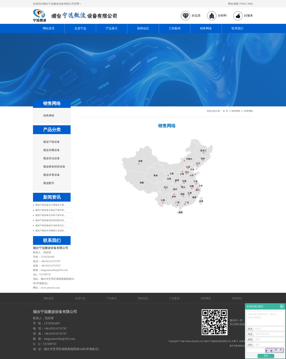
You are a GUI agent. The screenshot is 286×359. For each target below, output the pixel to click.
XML (250, 3)
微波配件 (48, 183)
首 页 (225, 111)
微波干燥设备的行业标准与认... (50, 225)
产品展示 (112, 28)
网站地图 (233, 3)
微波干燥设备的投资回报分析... (50, 220)
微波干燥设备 (51, 141)
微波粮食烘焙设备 (54, 166)
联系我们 (237, 28)
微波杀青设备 (51, 174)
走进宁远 (80, 28)
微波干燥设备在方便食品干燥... (50, 205)
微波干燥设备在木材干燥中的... (50, 215)
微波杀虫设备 (51, 158)
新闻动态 (143, 28)
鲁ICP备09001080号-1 (241, 346)
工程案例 (174, 28)
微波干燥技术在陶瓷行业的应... (50, 230)
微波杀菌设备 (51, 150)
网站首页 (49, 28)
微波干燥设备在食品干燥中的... (50, 210)
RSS (243, 3)
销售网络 (206, 28)
